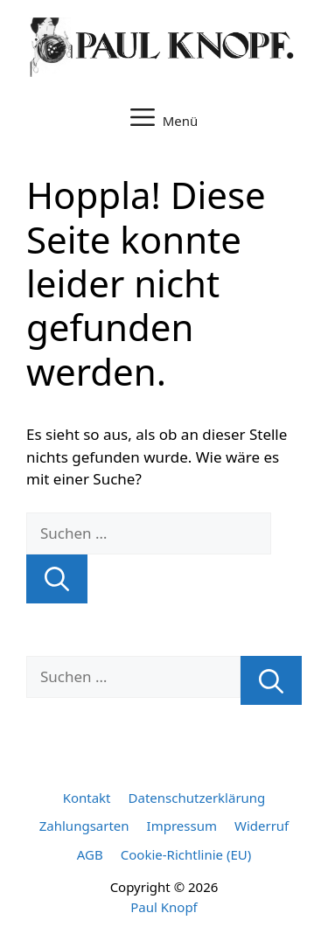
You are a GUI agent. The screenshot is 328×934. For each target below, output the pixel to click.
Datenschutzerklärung (197, 797)
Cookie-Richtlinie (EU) (186, 854)
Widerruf (261, 825)
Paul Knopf (164, 907)
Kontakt (87, 797)
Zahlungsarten (84, 825)
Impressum (182, 825)
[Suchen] (56, 579)
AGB (90, 854)
